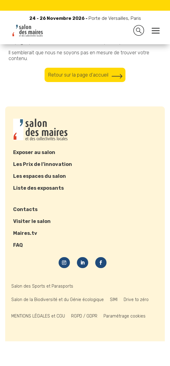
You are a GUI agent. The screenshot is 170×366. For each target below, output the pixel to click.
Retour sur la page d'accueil (78, 75)
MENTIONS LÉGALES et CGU (38, 316)
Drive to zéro (136, 299)
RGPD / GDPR (84, 316)
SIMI (114, 299)
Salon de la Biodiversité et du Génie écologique (57, 299)
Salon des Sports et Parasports (42, 286)
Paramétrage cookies (124, 316)
